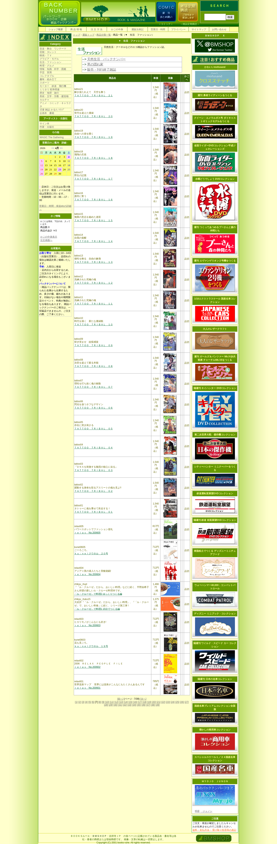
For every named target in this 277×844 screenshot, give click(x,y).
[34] (134, 704)
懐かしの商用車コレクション (214, 729)
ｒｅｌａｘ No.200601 (87, 687)
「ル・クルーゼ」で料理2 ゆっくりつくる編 (98, 594)
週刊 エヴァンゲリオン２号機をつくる (215, 260)
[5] (89, 702)
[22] (163, 702)
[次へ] (143, 698)
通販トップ (88, 34)
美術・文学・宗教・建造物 (54, 96)
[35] (139, 704)
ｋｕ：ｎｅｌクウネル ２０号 (91, 553)
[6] (93, 702)
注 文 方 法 (96, 29)
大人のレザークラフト (215, 329)
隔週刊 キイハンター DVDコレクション (215, 388)
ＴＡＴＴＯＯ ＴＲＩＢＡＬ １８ (93, 158)
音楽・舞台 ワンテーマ (53, 48)
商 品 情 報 (76, 29)
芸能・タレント (48, 52)
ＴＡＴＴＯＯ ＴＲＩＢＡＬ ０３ (93, 470)
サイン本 (44, 123)
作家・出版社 (47, 127)
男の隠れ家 (95, 64)
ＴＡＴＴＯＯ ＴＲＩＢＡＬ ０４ (93, 447)
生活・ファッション (50, 62)
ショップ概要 (56, 29)
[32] (125, 704)
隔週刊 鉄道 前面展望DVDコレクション (215, 520)
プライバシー (178, 29)
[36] (144, 704)
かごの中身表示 (48, 236)
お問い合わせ (219, 29)
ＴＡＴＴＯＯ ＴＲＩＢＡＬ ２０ (93, 116)
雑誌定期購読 (190, 24)
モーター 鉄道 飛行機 (53, 86)
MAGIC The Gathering (52, 137)
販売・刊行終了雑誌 (101, 69)
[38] (153, 704)
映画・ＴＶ (46, 55)
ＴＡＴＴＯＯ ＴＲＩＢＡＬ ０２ (93, 491)
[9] (103, 702)
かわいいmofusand (214, 67)
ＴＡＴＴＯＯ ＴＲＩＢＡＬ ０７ (93, 387)
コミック (166, 24)
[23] (168, 702)
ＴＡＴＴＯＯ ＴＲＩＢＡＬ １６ (93, 199)
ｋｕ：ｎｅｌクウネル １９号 (91, 646)
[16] (135, 702)
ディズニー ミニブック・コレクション (215, 613)
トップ (76, 34)
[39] (158, 704)
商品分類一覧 (103, 34)
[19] (149, 702)
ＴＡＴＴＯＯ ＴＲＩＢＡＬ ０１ (93, 511)
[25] (177, 702)
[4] (86, 702)
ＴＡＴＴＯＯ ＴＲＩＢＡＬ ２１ (93, 95)
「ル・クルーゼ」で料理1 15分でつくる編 (97, 609)
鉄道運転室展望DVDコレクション (215, 493)
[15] (130, 702)
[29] (111, 704)
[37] (148, 704)
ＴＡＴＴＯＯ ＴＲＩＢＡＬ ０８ (93, 366)
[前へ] (120, 698)
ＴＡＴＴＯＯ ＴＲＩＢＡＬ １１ (93, 303)
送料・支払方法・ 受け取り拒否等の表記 (214, 830)
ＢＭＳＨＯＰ (99, 836)
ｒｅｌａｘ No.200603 (87, 625)
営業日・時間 (158, 29)
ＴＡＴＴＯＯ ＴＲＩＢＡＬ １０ (93, 324)
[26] (182, 702)
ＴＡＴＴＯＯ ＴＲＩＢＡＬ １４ (93, 241)
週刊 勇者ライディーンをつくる (215, 95)
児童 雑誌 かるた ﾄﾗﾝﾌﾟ (52, 109)
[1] (76, 702)
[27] (187, 702)
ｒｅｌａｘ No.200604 (87, 574)
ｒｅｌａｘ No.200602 (87, 667)
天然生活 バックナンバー (106, 59)
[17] (140, 702)
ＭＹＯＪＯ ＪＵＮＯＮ (215, 781)
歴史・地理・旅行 (49, 92)
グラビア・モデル (49, 58)
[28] (106, 704)
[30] (115, 704)
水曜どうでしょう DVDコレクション (215, 179)
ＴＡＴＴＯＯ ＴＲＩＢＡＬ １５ (93, 220)
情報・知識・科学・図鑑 (53, 69)
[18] (145, 702)
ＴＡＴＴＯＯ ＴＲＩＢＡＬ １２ (93, 282)
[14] (126, 702)
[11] (112, 702)
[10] (107, 702)
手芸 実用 (46, 72)
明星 (197, 811)
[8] (99, 702)
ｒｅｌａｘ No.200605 (87, 532)
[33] (129, 704)
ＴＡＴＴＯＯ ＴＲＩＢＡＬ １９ (93, 137)
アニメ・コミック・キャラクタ (55, 105)
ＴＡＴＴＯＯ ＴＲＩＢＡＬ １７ (93, 178)
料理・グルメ (47, 65)
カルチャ (44, 99)
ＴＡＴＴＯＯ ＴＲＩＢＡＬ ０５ (93, 428)
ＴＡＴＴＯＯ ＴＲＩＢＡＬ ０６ (93, 407)
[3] (83, 702)
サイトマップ (199, 29)
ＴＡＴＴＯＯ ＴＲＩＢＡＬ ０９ (93, 345)
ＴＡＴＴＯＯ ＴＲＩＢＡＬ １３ (93, 262)
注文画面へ (46, 240)
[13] (121, 702)
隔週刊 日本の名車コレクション (215, 679)
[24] (173, 702)
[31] (120, 704)
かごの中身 (117, 29)
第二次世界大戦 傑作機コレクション (214, 434)
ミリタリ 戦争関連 (50, 89)
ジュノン (206, 811)
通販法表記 (137, 29)
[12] (116, 702)
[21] (159, 702)
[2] (79, 702)
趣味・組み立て (48, 79)
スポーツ (44, 82)
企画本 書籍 (47, 113)
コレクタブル (47, 75)
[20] (154, 702)
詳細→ (65, 142)
